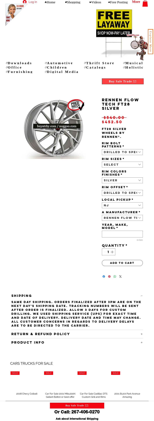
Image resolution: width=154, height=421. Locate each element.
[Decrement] (104, 252)
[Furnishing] (23, 71)
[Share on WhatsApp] (115, 276)
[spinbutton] (108, 252)
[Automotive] (62, 63)
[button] (150, 41)
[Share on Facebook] (104, 276)
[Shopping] (73, 2)
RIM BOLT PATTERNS (113, 145)
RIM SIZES (113, 159)
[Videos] (95, 2)
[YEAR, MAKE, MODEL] (122, 234)
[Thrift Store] (101, 63)
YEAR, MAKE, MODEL (115, 226)
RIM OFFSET (115, 187)
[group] (77, 385)
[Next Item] (101, 32)
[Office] (23, 67)
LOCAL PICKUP (118, 199)
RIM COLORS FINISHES (114, 173)
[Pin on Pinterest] (109, 276)
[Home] (50, 2)
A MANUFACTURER (121, 212)
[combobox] (122, 152)
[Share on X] (120, 276)
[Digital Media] (62, 71)
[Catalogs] (101, 67)
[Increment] (112, 252)
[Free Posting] (118, 2)
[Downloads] (23, 63)
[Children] (62, 67)
